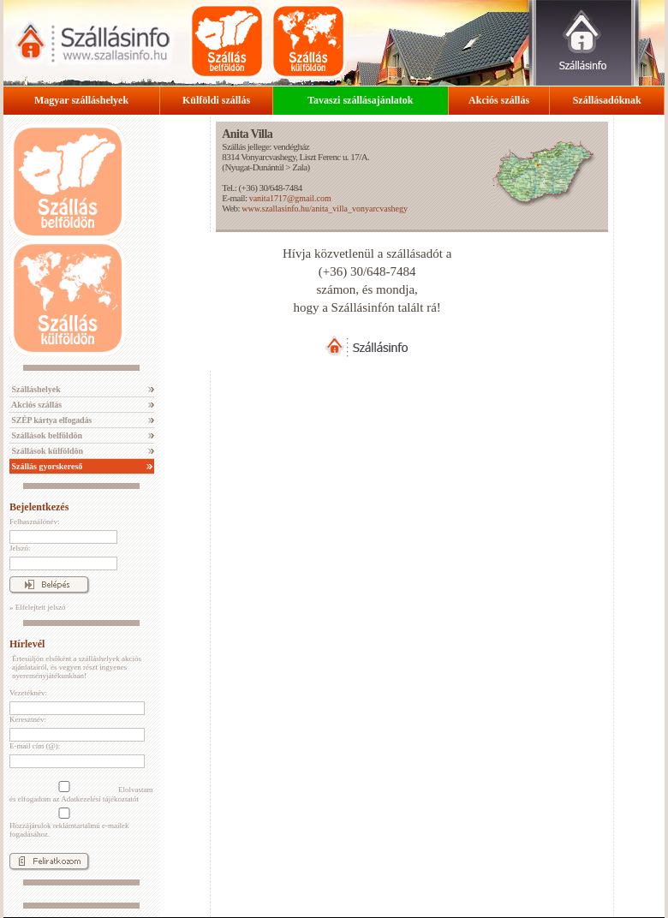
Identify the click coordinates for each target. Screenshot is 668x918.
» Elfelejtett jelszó (37, 607)
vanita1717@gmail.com (290, 198)
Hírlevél (27, 644)
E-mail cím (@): (34, 746)
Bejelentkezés (39, 507)
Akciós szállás (498, 100)
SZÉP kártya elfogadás (50, 420)
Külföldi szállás (216, 100)
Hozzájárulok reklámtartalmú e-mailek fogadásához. (68, 823)
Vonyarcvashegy (268, 157)
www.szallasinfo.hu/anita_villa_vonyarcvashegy (325, 208)
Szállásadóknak (607, 100)
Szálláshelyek (35, 389)
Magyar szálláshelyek (81, 100)
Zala (299, 167)
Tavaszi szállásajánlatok (360, 100)
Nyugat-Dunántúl (253, 167)
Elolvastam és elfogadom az (81, 792)
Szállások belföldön (45, 435)
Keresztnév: (27, 719)
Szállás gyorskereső (45, 466)
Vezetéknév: (28, 692)
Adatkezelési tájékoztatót (100, 799)
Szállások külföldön (46, 451)
